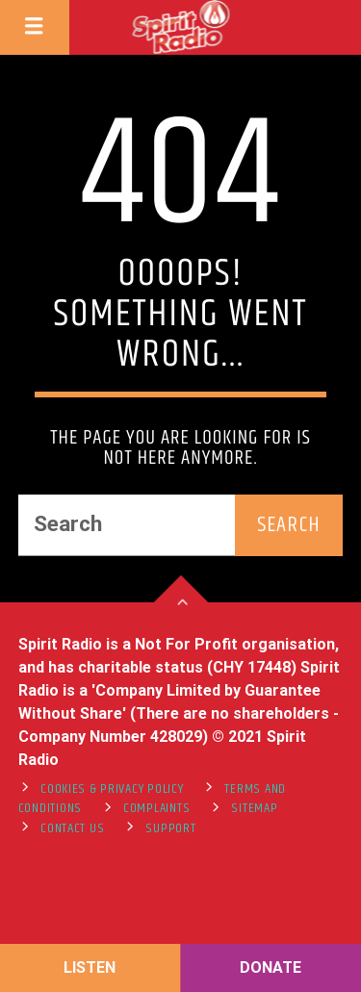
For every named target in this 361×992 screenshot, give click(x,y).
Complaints (156, 808)
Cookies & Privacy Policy (111, 789)
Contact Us (72, 828)
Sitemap (254, 808)
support (170, 828)
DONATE (270, 967)
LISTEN (90, 967)
